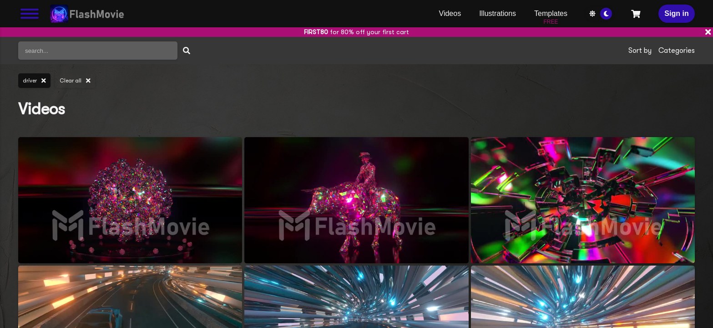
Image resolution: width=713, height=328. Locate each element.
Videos (450, 13)
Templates (550, 16)
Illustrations (497, 13)
